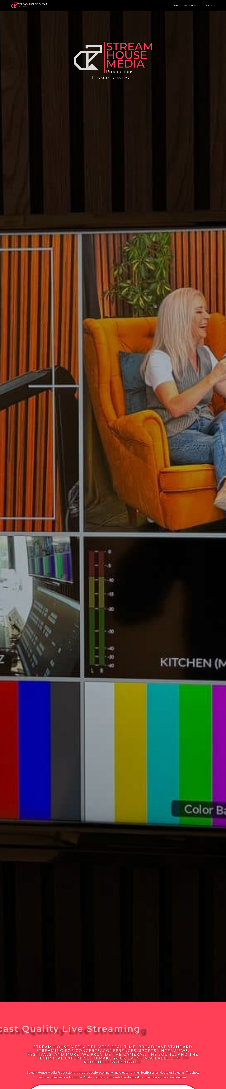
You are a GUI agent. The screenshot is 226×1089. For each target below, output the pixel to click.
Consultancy (190, 5)
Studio (174, 5)
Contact (207, 5)
